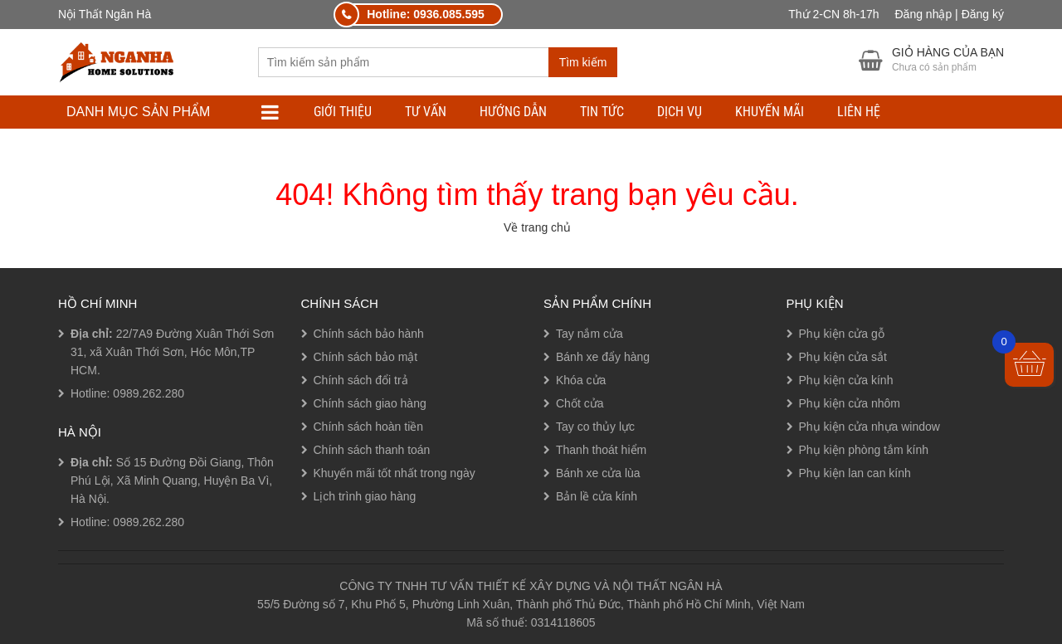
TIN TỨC (602, 112)
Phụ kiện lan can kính (855, 473)
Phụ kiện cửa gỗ (841, 333)
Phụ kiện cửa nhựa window (869, 426)
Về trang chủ (537, 227)
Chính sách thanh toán (372, 449)
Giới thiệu (343, 112)
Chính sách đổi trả (361, 380)
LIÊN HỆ (858, 112)
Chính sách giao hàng (370, 403)
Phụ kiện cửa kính (846, 380)
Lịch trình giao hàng (365, 496)
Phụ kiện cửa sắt (843, 356)
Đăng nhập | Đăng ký (950, 14)
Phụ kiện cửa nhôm (850, 403)
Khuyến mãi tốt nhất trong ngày (394, 473)
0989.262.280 (148, 393)
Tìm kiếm (583, 62)
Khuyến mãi (769, 112)
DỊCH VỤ (679, 112)
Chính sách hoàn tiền (369, 426)
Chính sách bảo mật (366, 356)
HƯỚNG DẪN (513, 112)
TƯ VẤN (425, 112)
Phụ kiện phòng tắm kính (864, 449)
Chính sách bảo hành (369, 333)
